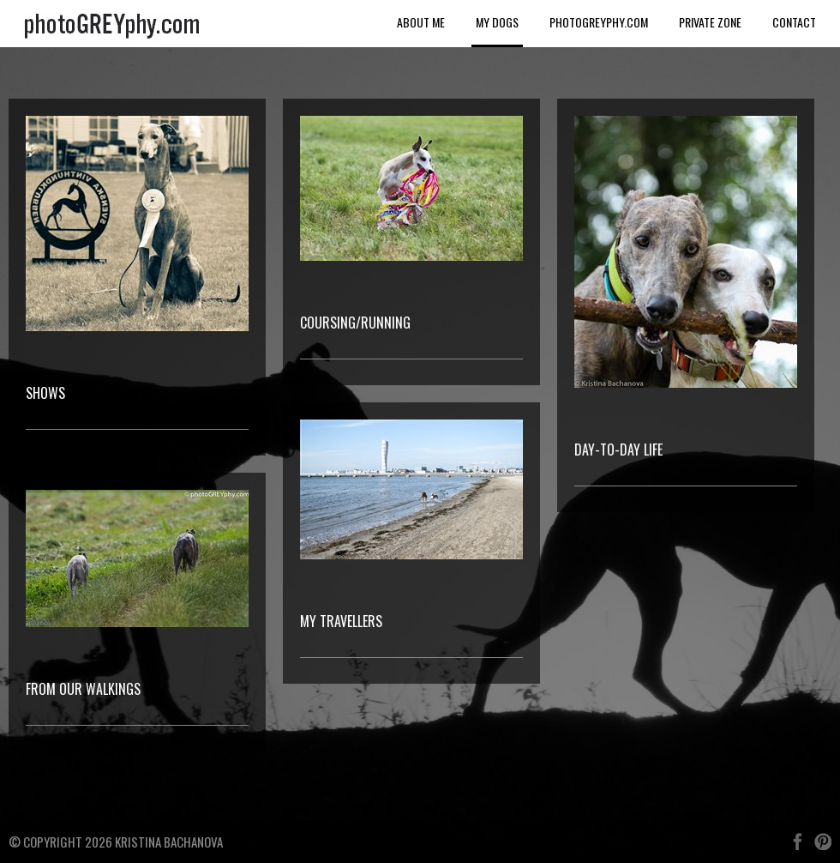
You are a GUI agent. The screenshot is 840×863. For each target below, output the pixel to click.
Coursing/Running (355, 322)
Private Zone (710, 22)
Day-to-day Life (618, 449)
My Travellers (341, 621)
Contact (794, 22)
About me (421, 22)
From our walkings (83, 689)
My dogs (497, 22)
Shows (45, 393)
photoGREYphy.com (598, 22)
